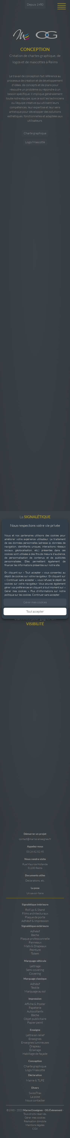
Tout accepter (35, 611)
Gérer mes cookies (35, 602)
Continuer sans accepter (46, 594)
